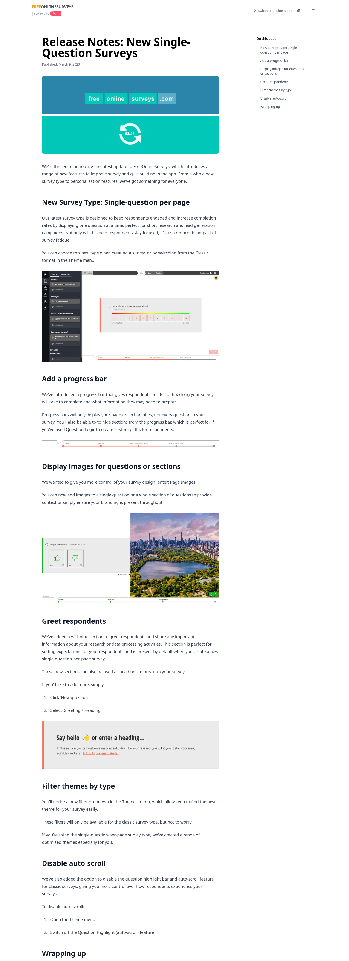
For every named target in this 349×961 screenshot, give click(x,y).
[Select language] (300, 11)
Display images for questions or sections (282, 71)
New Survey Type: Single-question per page (279, 50)
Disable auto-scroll (274, 98)
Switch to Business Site (272, 11)
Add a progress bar (274, 60)
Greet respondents (274, 82)
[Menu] (313, 11)
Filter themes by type (276, 90)
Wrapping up (270, 106)
